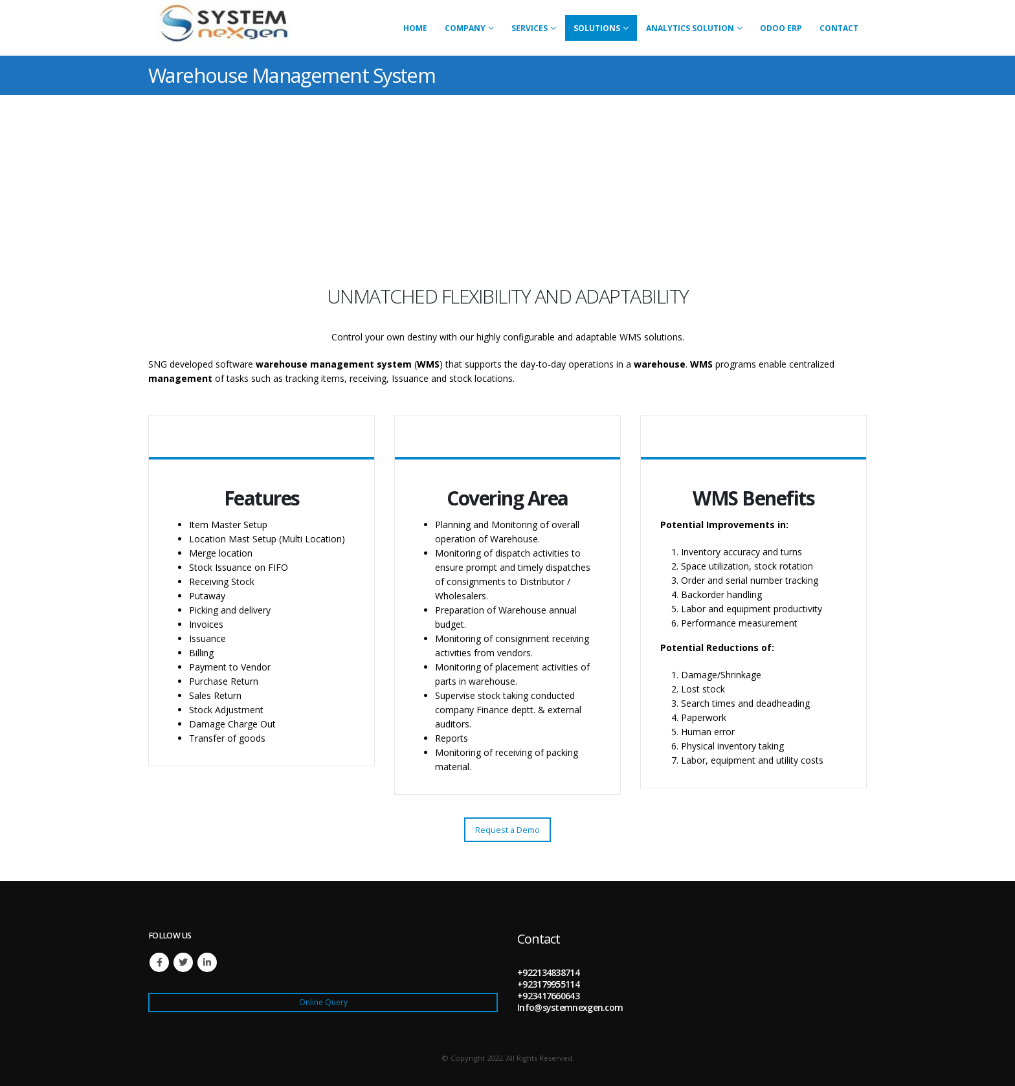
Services (529, 28)
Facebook (159, 962)
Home (415, 28)
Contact (839, 28)
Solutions (597, 28)
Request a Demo (507, 830)
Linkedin (207, 962)
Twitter (183, 962)
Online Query (323, 1002)
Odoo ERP (781, 28)
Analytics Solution (690, 28)
